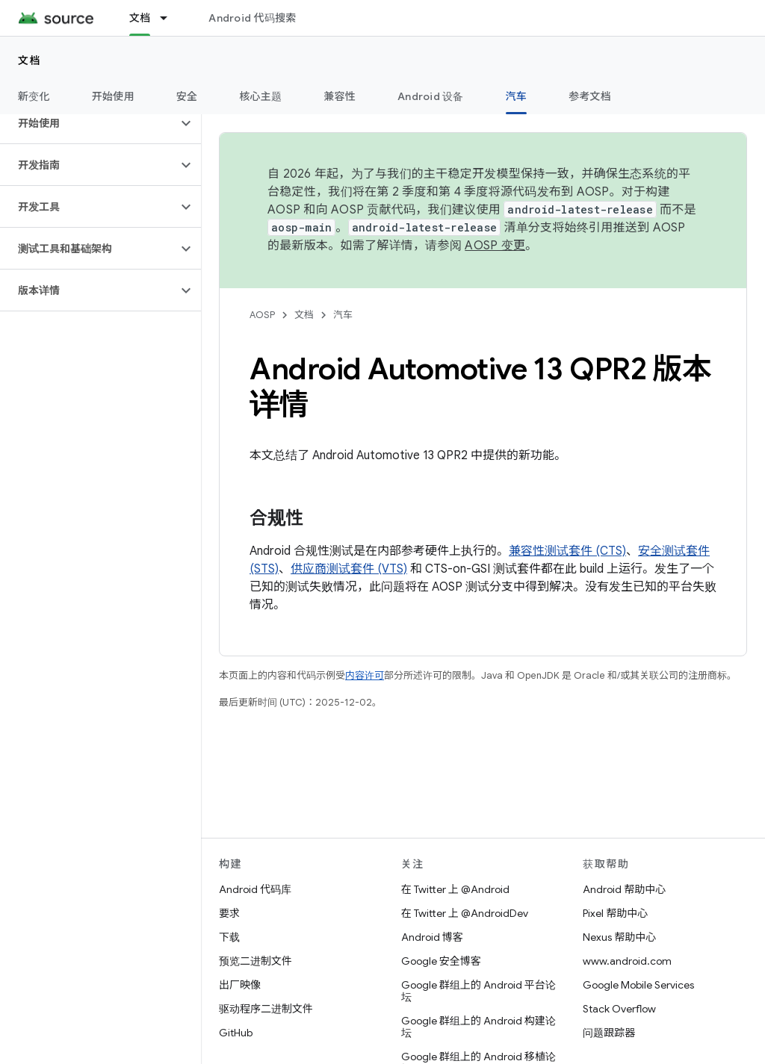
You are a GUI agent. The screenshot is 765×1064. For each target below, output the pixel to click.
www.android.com (627, 961)
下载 (229, 937)
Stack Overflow (619, 1008)
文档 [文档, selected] (140, 18)
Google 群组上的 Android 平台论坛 (478, 991)
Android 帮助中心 (624, 889)
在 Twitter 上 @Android (455, 889)
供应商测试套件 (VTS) (349, 568)
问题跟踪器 (609, 1032)
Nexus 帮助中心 (619, 937)
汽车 (343, 314)
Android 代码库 (255, 889)
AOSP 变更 (495, 245)
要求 (229, 913)
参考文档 (590, 96)
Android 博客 (432, 937)
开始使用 (113, 96)
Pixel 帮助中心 (615, 913)
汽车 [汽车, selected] (516, 96)
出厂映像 (240, 985)
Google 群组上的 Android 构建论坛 (478, 1026)
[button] (88, 123)
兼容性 (339, 96)
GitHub (236, 1032)
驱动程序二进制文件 (266, 1008)
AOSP (262, 314)
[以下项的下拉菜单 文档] (170, 18)
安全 (187, 96)
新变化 (34, 96)
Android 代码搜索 (252, 18)
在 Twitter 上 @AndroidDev (464, 913)
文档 (29, 60)
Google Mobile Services (638, 985)
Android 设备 (430, 96)
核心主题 (260, 96)
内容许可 (364, 675)
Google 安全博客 (441, 961)
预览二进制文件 (255, 961)
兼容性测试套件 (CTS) (567, 551)
